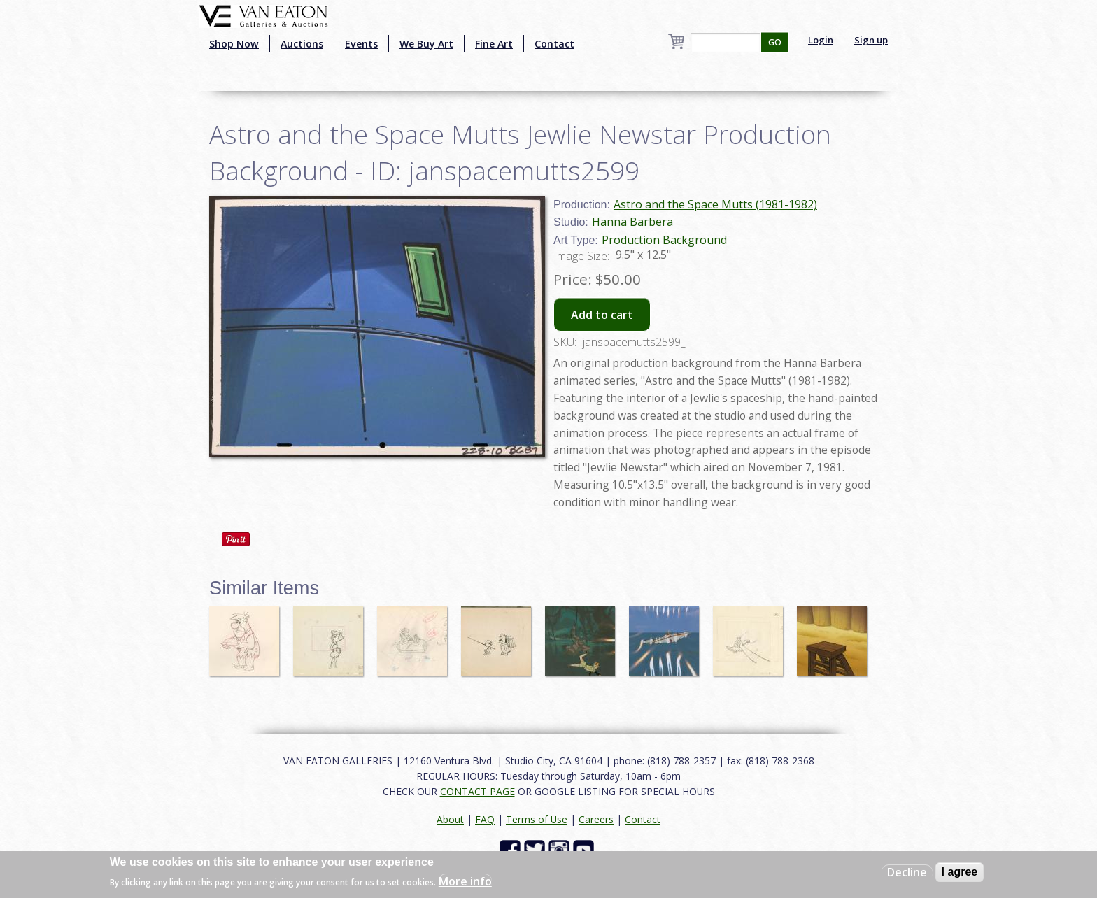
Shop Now (234, 43)
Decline (907, 872)
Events (361, 43)
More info (465, 881)
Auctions (302, 43)
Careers (596, 819)
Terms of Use (536, 819)
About (450, 819)
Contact (554, 43)
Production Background (664, 240)
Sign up (871, 40)
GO (774, 42)
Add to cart (602, 314)
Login (820, 40)
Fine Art (494, 43)
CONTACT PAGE (477, 791)
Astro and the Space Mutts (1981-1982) (715, 204)
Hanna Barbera (632, 221)
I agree (960, 872)
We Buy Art (426, 43)
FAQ (485, 819)
